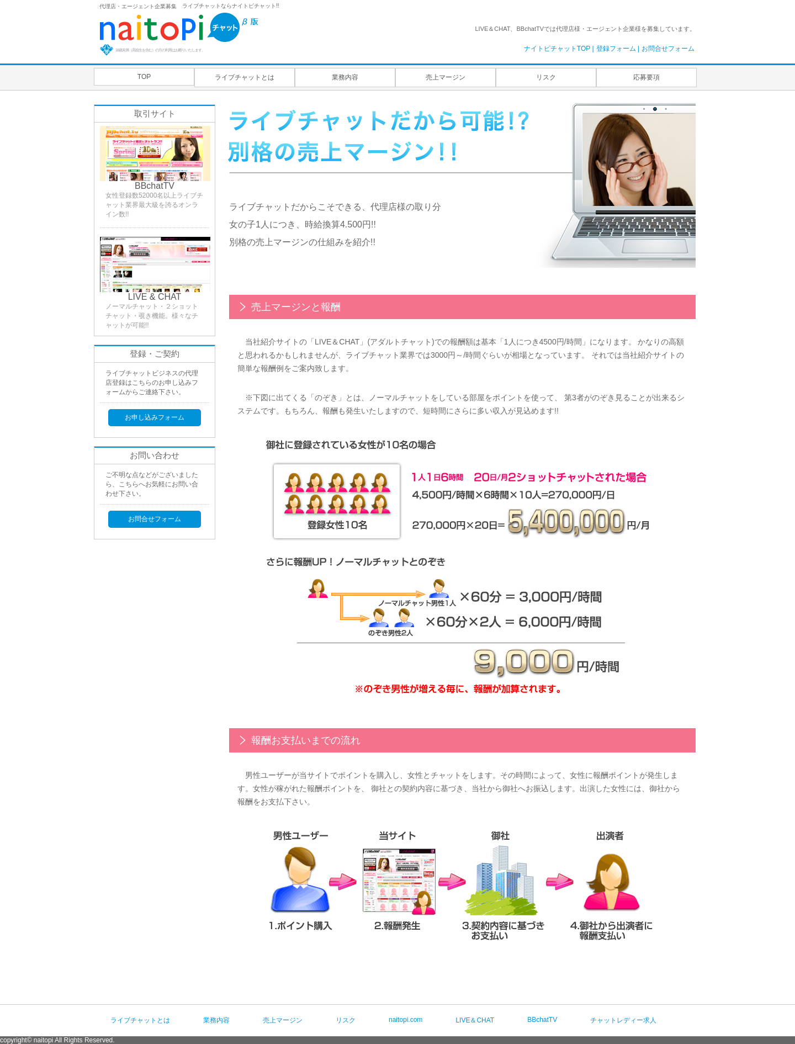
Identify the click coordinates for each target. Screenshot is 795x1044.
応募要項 (646, 77)
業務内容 (345, 77)
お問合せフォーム (668, 48)
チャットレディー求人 (623, 1020)
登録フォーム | (617, 48)
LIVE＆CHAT (474, 1020)
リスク (546, 77)
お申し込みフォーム (154, 417)
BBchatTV (154, 185)
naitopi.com (405, 1020)
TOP (144, 77)
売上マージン (445, 77)
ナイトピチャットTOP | (559, 48)
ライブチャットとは (244, 77)
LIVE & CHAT (155, 296)
